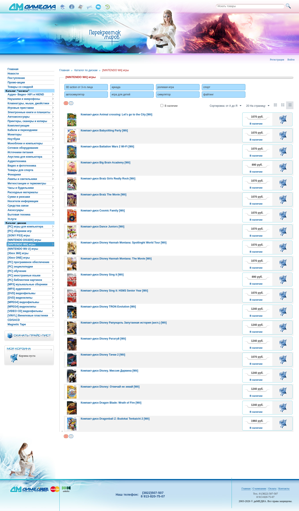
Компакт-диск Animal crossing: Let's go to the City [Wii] (116, 114)
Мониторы (15, 134)
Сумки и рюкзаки (19, 196)
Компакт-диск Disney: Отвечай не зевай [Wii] (110, 386)
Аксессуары (16, 210)
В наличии (169, 105)
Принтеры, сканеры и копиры (27, 121)
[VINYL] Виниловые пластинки (28, 315)
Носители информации (23, 201)
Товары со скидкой (20, 87)
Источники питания (20, 152)
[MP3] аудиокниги (19, 288)
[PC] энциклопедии (20, 266)
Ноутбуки (14, 139)
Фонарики (14, 174)
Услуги (12, 219)
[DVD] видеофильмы (21, 293)
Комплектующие (18, 125)
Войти (291, 59)
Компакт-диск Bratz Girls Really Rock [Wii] (108, 178)
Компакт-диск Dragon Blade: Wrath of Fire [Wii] (111, 402)
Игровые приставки (21, 107)
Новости (13, 73)
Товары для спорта (20, 170)
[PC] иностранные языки (24, 275)
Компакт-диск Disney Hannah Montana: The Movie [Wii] (116, 258)
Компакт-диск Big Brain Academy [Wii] (105, 162)
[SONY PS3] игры (19, 235)
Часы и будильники (21, 187)
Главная (13, 69)
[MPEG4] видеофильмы (23, 302)
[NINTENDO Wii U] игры (23, 248)
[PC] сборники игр (20, 231)
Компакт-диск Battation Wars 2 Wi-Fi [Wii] (107, 146)
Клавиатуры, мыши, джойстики (28, 103)
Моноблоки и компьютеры (25, 143)
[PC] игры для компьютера (25, 226)
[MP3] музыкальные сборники (27, 284)
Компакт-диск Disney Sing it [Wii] (102, 274)
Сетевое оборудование (23, 147)
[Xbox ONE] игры (19, 257)
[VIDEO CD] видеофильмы (25, 311)
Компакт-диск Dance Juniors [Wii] (102, 226)
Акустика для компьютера (25, 156)
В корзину (284, 119)
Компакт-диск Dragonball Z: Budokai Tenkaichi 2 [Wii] (115, 418)
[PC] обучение (17, 271)
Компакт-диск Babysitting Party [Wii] (104, 130)
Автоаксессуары (19, 116)
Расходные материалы (23, 192)
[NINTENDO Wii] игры (21, 244)
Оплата (272, 488)
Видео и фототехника (22, 165)
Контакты (283, 488)
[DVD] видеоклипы (20, 297)
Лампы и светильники (22, 179)
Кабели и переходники (22, 130)
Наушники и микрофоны (24, 99)
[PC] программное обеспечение (28, 262)
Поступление (16, 78)
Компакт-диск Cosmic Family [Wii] (103, 210)
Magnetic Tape (17, 324)
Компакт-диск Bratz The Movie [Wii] (103, 194)
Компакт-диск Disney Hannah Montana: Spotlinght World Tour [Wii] (124, 242)
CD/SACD (14, 320)
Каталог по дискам (85, 70)
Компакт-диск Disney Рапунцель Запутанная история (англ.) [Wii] (124, 322)
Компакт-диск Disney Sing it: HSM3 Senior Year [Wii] (114, 290)
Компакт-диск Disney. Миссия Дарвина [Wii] (109, 370)
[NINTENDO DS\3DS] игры (24, 239)
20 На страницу (257, 106)
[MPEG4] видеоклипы (22, 306)
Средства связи (18, 205)
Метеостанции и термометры (27, 183)
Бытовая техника (19, 214)
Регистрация (277, 59)
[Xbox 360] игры (18, 253)
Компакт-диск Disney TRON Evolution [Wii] (108, 306)
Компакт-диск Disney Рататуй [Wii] (103, 338)
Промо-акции (16, 82)
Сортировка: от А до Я (225, 106)
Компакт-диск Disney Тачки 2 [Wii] (103, 354)
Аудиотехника (17, 161)
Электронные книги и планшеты (29, 112)
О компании (259, 488)
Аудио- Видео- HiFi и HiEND (26, 94)
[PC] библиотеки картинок (25, 280)
